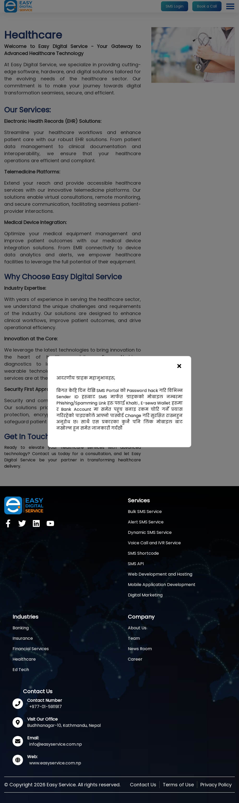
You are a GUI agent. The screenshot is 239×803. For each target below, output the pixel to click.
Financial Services (31, 649)
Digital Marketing (145, 595)
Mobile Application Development (161, 585)
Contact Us (143, 784)
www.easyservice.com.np (55, 763)
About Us (137, 628)
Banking (21, 628)
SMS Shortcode (143, 553)
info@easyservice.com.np (55, 744)
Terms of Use (178, 784)
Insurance (23, 638)
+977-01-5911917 (45, 707)
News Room (140, 649)
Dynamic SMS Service (150, 532)
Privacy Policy (216, 784)
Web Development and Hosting (160, 574)
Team (134, 638)
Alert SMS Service (146, 522)
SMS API (136, 564)
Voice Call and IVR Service (154, 543)
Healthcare (24, 659)
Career (135, 659)
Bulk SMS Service (145, 512)
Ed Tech (21, 670)
